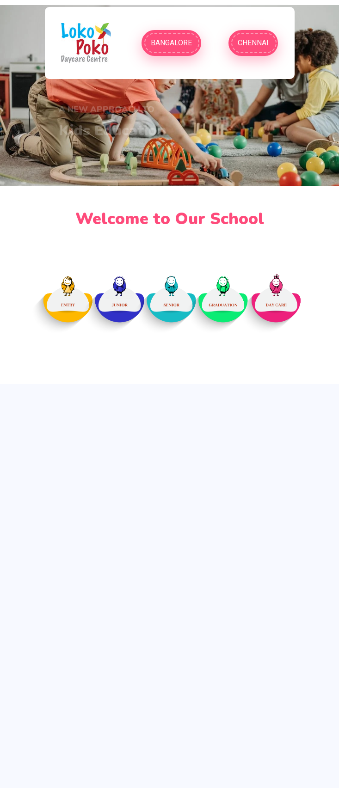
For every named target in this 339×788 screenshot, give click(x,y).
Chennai (253, 42)
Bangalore (171, 42)
